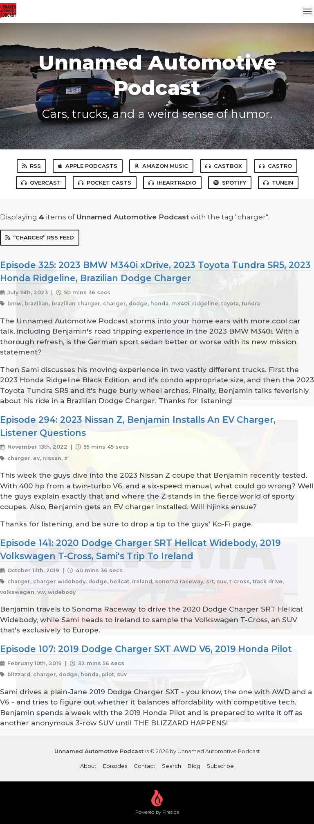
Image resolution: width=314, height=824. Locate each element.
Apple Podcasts (87, 166)
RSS (31, 166)
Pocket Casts (104, 182)
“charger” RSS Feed (39, 237)
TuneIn (278, 182)
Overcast (41, 182)
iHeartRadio (172, 182)
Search (171, 766)
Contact (144, 766)
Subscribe (220, 766)
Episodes (115, 766)
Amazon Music (161, 166)
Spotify (229, 182)
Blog (194, 766)
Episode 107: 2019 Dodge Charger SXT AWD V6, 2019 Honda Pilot (146, 648)
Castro (275, 166)
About (88, 766)
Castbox (223, 166)
